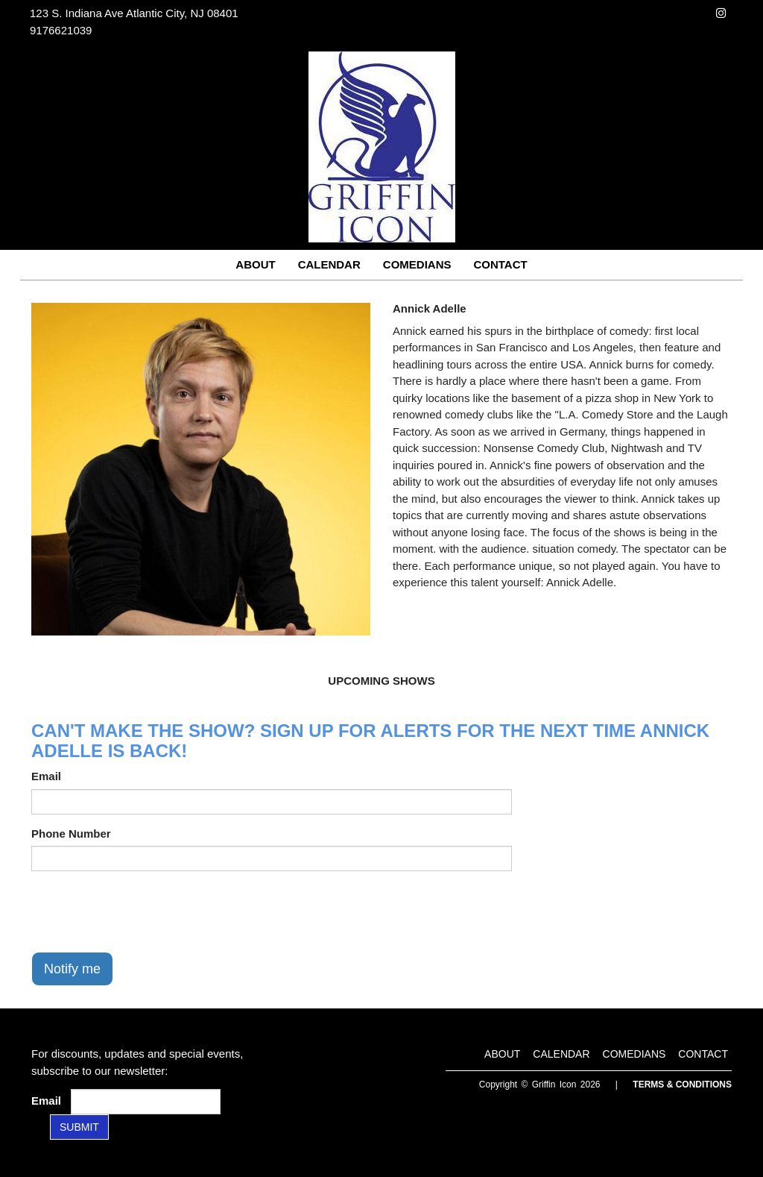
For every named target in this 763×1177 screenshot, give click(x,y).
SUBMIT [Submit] (79, 1127)
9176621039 (61, 30)
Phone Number (71, 833)
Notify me (72, 968)
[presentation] (144, 911)
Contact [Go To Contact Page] (500, 264)
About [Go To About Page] (255, 264)
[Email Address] (146, 1101)
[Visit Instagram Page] (721, 13)
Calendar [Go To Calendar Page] (329, 264)
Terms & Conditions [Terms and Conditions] (682, 1084)
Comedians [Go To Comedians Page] (417, 264)
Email (46, 776)
